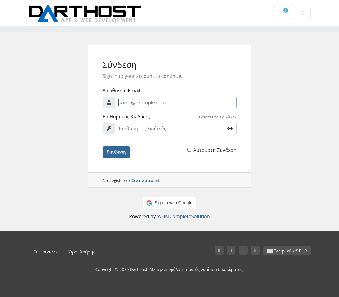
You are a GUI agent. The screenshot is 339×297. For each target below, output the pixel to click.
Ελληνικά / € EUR (287, 251)
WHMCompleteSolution (183, 216)
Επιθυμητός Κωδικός (126, 116)
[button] (169, 203)
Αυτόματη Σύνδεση (215, 150)
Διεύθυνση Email (121, 90)
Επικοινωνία (46, 252)
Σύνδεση (116, 152)
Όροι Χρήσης (81, 252)
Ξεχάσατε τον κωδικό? (217, 117)
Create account (145, 180)
